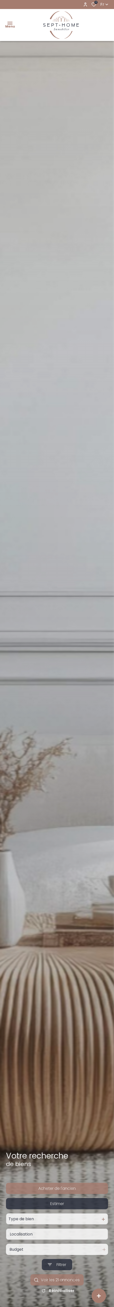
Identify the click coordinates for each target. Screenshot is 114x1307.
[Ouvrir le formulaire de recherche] (57, 1279)
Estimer (57, 1218)
